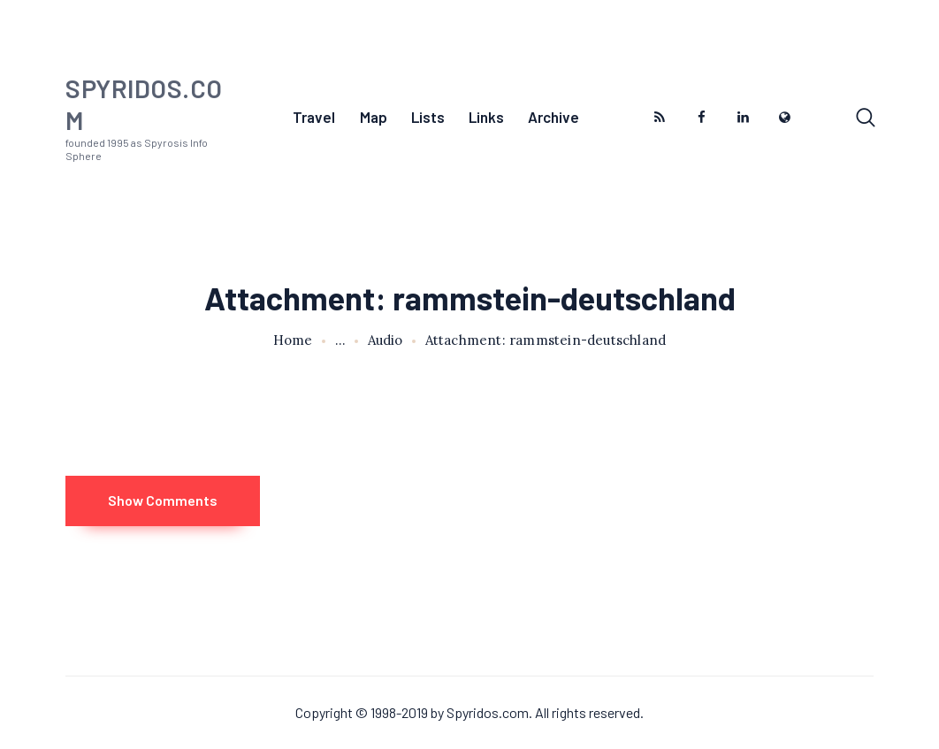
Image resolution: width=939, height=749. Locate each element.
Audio (385, 340)
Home (293, 340)
